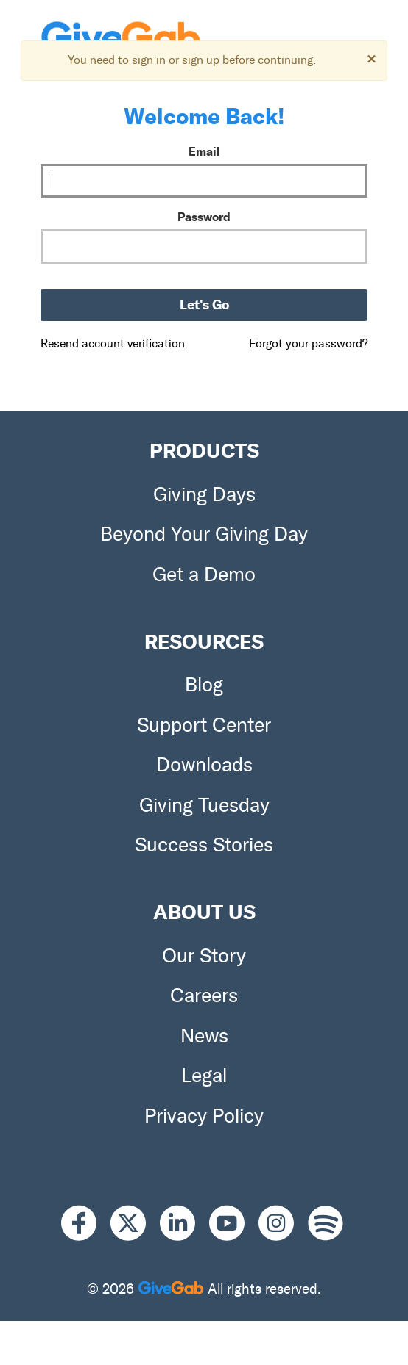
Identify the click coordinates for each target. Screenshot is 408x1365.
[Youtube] (233, 1224)
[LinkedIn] (184, 1224)
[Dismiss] (371, 58)
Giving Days (204, 494)
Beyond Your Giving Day (204, 534)
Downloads (204, 765)
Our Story (204, 956)
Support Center (204, 725)
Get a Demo (204, 574)
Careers (204, 995)
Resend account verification (113, 343)
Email (204, 151)
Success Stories (204, 845)
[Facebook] (85, 1224)
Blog (204, 684)
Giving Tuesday (204, 805)
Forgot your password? (308, 343)
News (204, 1036)
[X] (135, 1224)
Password (204, 216)
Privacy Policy (204, 1116)
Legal (204, 1075)
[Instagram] (283, 1224)
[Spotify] (325, 1224)
